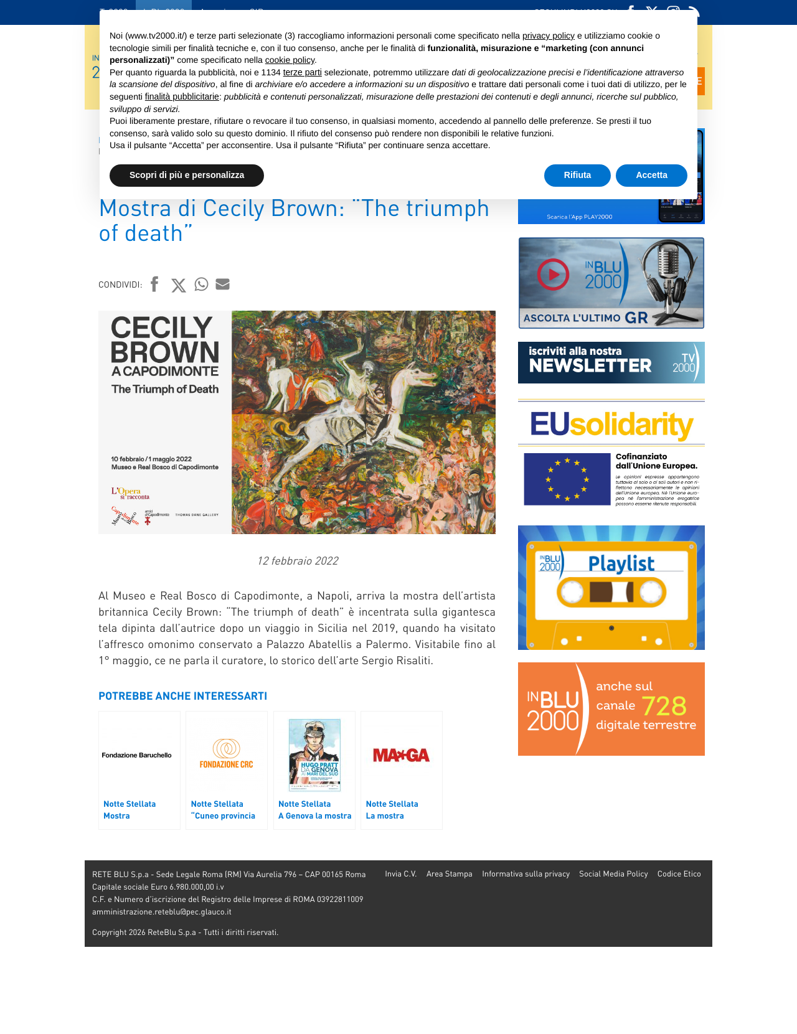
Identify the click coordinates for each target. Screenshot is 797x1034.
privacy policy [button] (548, 35)
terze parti (302, 72)
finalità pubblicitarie (182, 96)
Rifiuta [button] (578, 175)
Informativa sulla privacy (526, 873)
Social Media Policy (613, 873)
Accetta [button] (651, 175)
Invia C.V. (401, 873)
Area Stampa (450, 873)
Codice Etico (679, 873)
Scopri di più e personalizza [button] (187, 175)
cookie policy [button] (289, 60)
